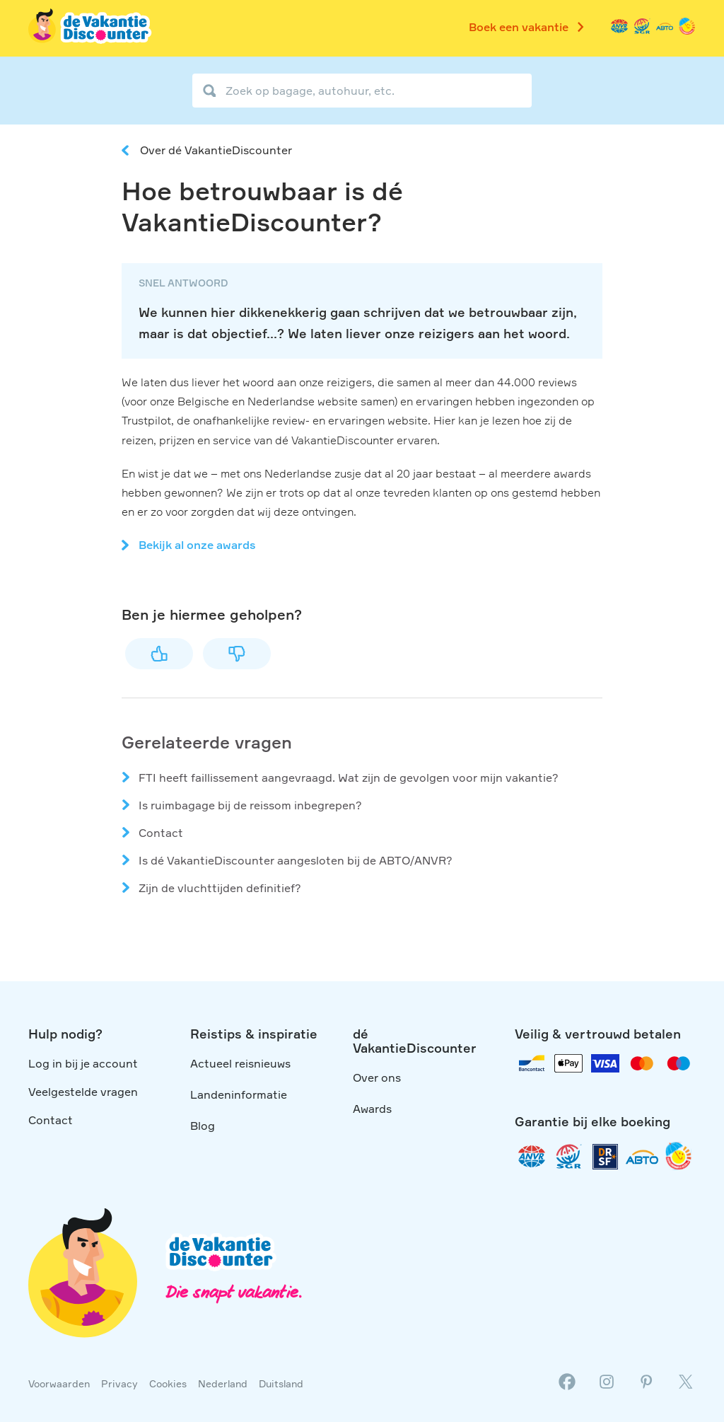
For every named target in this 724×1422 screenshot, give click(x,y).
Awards (372, 1109)
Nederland (222, 1383)
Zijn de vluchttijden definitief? (220, 888)
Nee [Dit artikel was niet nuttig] (237, 653)
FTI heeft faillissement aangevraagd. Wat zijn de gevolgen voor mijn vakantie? (349, 777)
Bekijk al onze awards (197, 545)
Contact (161, 833)
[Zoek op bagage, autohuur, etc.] (362, 91)
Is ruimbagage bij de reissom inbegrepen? (250, 805)
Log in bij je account (83, 1063)
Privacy (119, 1383)
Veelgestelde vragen (83, 1092)
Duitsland (281, 1383)
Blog (202, 1125)
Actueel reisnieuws (240, 1063)
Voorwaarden (59, 1383)
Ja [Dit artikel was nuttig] (159, 653)
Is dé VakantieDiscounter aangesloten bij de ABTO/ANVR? (295, 860)
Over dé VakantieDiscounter (216, 150)
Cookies (168, 1383)
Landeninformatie (238, 1094)
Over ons (377, 1077)
